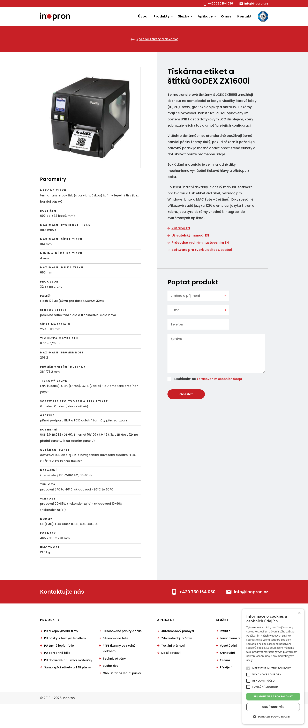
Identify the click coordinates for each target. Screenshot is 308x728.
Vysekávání (229, 664)
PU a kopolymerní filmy (62, 650)
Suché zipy (111, 684)
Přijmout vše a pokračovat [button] (273, 696)
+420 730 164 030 (214, 3)
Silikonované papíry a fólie (124, 650)
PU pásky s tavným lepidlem (66, 657)
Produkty (161, 16)
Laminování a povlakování (241, 657)
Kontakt (244, 16)
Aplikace (205, 16)
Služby (183, 16)
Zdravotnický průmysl (178, 657)
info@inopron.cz (254, 3)
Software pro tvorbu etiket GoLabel (202, 249)
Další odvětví (171, 671)
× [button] (299, 613)
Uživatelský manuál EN (190, 235)
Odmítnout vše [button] (273, 707)
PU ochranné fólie (58, 671)
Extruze (225, 650)
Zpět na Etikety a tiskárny (154, 39)
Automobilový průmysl (179, 650)
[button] (273, 717)
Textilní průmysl (174, 664)
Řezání (225, 678)
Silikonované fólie (116, 657)
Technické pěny (115, 677)
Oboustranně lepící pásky (123, 691)
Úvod (142, 16)
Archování (228, 671)
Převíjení (226, 686)
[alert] (273, 666)
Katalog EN (181, 228)
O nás (226, 16)
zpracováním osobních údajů (221, 378)
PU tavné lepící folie (59, 664)
